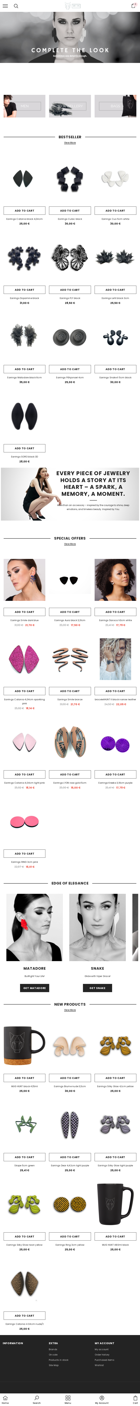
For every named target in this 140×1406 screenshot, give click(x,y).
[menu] (5, 5)
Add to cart (24, 211)
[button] (37, 1400)
